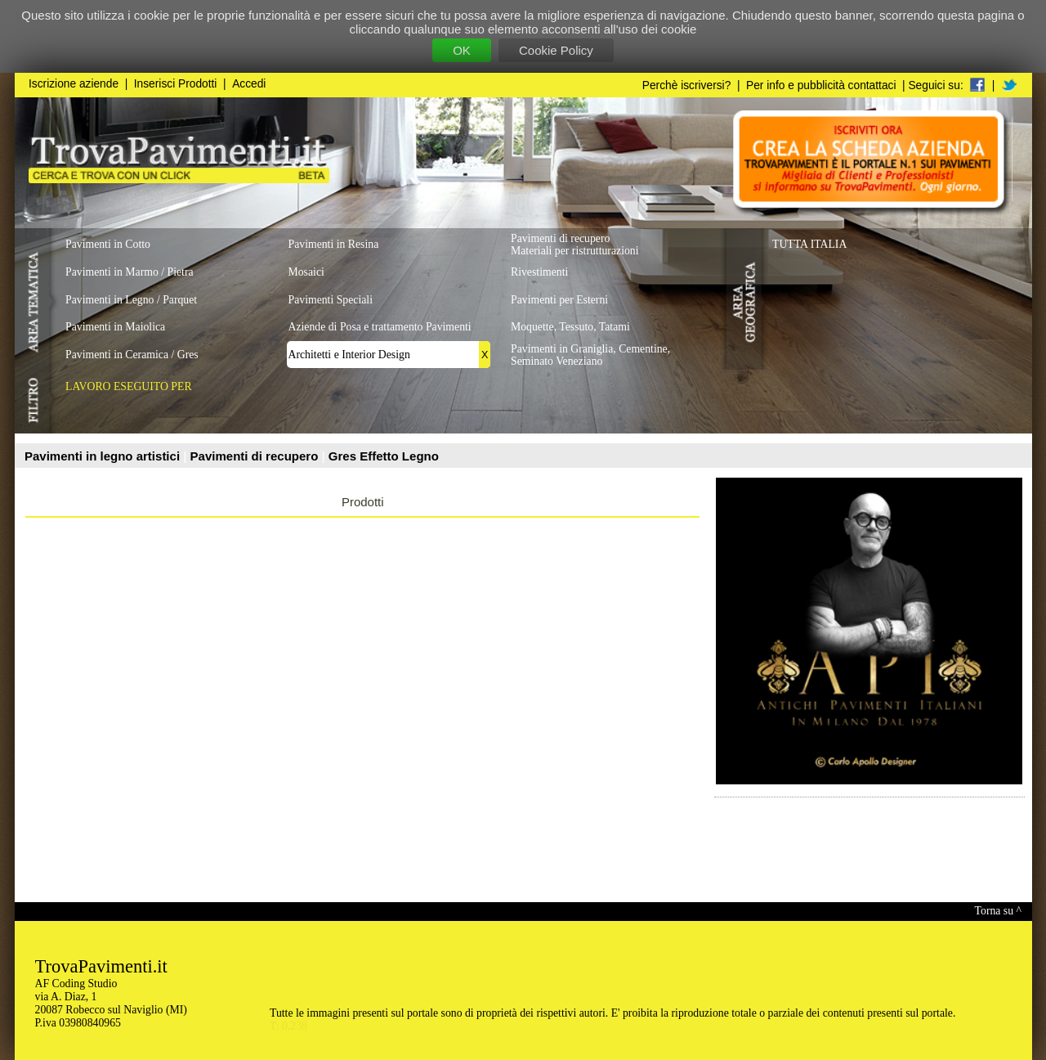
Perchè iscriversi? (686, 85)
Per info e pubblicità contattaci (821, 85)
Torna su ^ (998, 911)
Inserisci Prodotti (175, 84)
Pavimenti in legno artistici (104, 456)
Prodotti (363, 502)
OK (462, 50)
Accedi (249, 84)
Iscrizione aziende (73, 84)
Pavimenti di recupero (256, 456)
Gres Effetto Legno (384, 456)
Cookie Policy (556, 50)
